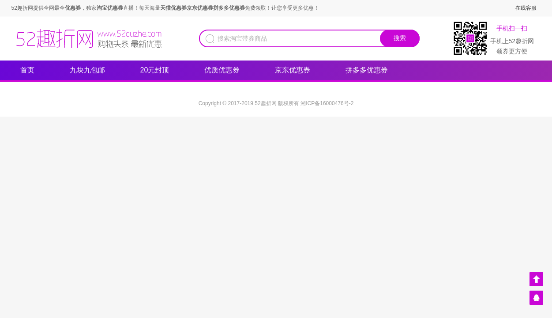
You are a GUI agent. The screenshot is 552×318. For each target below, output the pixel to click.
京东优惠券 (297, 68)
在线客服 (526, 8)
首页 (27, 70)
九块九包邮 (87, 70)
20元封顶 (154, 70)
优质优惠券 (226, 68)
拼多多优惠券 (366, 70)
